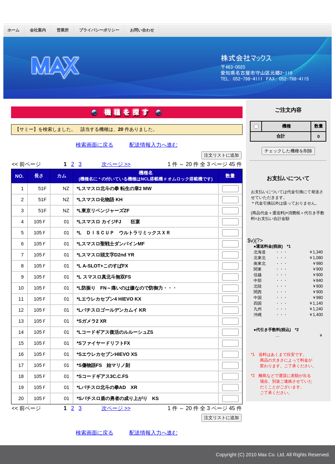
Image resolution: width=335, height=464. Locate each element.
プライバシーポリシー (99, 30)
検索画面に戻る (94, 145)
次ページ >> (116, 164)
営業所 (63, 30)
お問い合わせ (142, 30)
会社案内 (38, 30)
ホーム (13, 30)
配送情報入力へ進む (153, 145)
